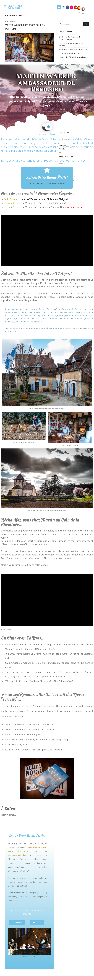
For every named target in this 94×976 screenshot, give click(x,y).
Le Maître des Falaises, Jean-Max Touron (73, 57)
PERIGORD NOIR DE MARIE (14, 7)
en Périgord (61, 199)
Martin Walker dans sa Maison (29, 199)
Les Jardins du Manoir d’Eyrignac (70, 53)
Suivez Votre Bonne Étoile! (47, 178)
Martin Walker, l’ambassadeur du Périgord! (73, 49)
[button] (59, 7)
